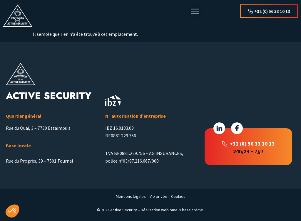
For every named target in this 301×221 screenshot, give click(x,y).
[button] (195, 11)
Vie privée (158, 196)
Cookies (178, 196)
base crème (192, 209)
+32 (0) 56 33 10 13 (252, 143)
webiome (169, 209)
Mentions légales (131, 196)
